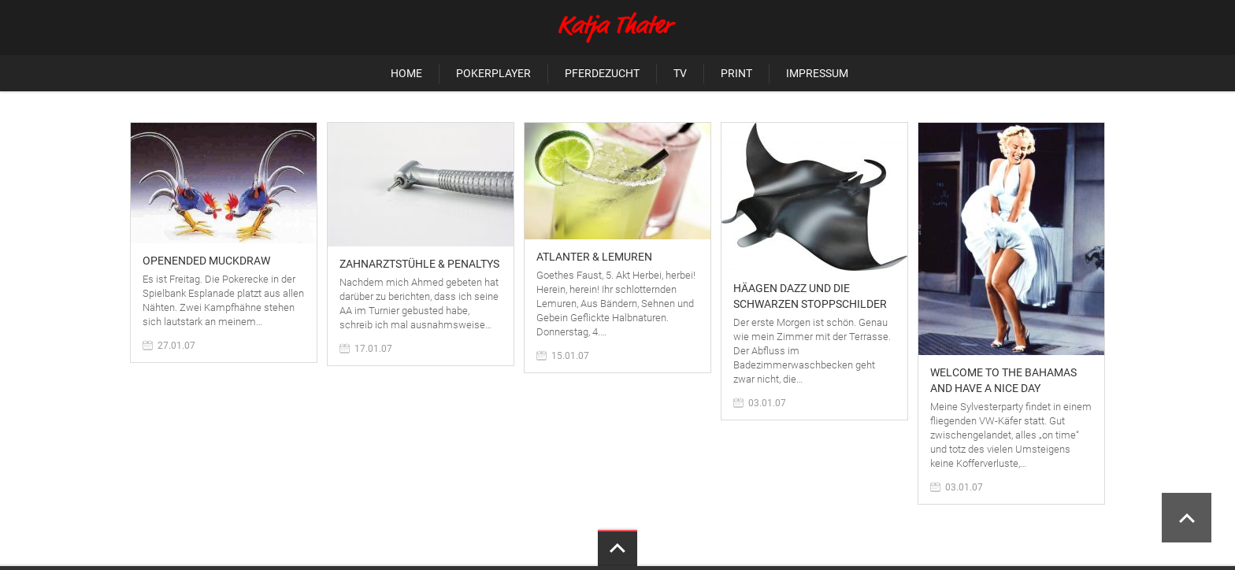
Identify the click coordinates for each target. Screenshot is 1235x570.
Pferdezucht (602, 73)
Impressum (817, 73)
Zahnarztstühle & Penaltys (419, 263)
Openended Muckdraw (206, 260)
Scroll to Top (1186, 517)
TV (680, 73)
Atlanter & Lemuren (594, 256)
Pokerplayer (493, 73)
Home (406, 73)
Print (736, 73)
